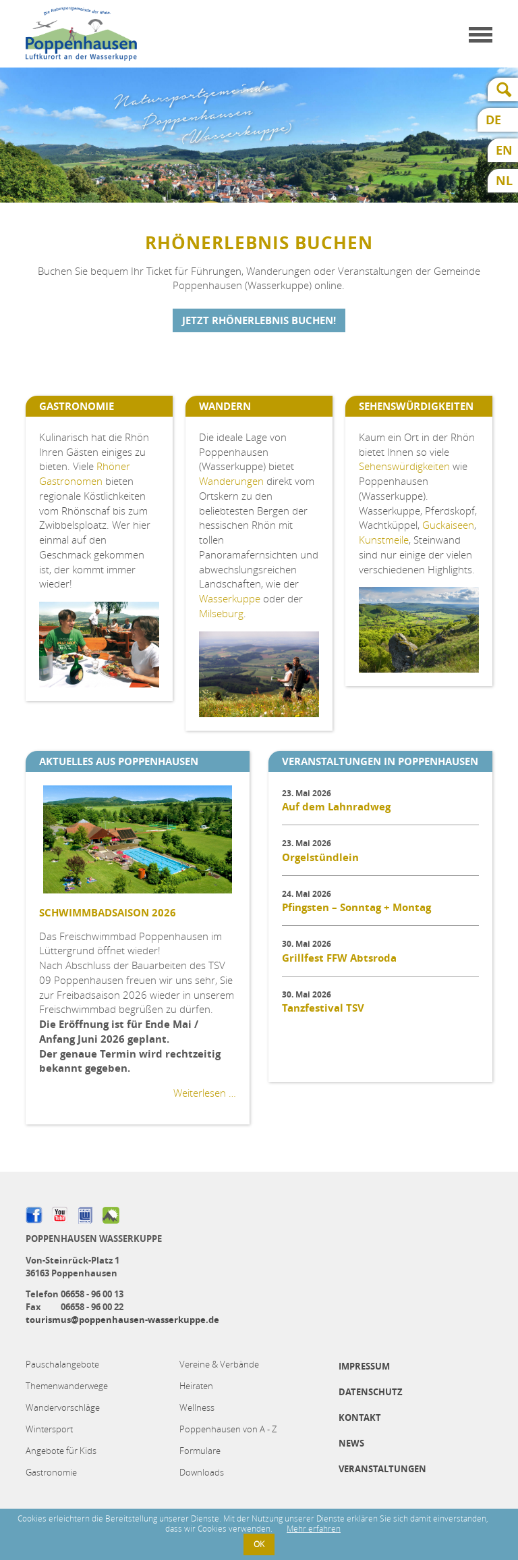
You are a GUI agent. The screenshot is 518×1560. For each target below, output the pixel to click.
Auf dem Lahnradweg (336, 807)
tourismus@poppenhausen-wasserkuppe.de (122, 1320)
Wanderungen (231, 481)
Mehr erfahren (314, 1528)
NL (504, 180)
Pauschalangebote (62, 1364)
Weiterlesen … (204, 1092)
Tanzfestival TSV (323, 1008)
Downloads (201, 1472)
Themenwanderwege (67, 1386)
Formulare (200, 1451)
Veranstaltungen (382, 1469)
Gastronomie (51, 1472)
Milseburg (221, 613)
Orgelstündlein (320, 857)
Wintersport (49, 1429)
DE (493, 119)
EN (504, 150)
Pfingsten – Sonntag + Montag (356, 907)
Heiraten (196, 1386)
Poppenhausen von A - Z (228, 1429)
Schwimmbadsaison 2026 (107, 913)
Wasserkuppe (229, 598)
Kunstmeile (384, 539)
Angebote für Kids (61, 1451)
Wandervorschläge (63, 1407)
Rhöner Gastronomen (84, 473)
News (351, 1443)
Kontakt (360, 1417)
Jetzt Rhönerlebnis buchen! (259, 320)
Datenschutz (371, 1392)
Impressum (364, 1366)
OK (259, 1544)
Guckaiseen (448, 524)
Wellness (196, 1407)
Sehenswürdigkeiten (404, 466)
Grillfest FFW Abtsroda (339, 958)
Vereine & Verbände (219, 1364)
